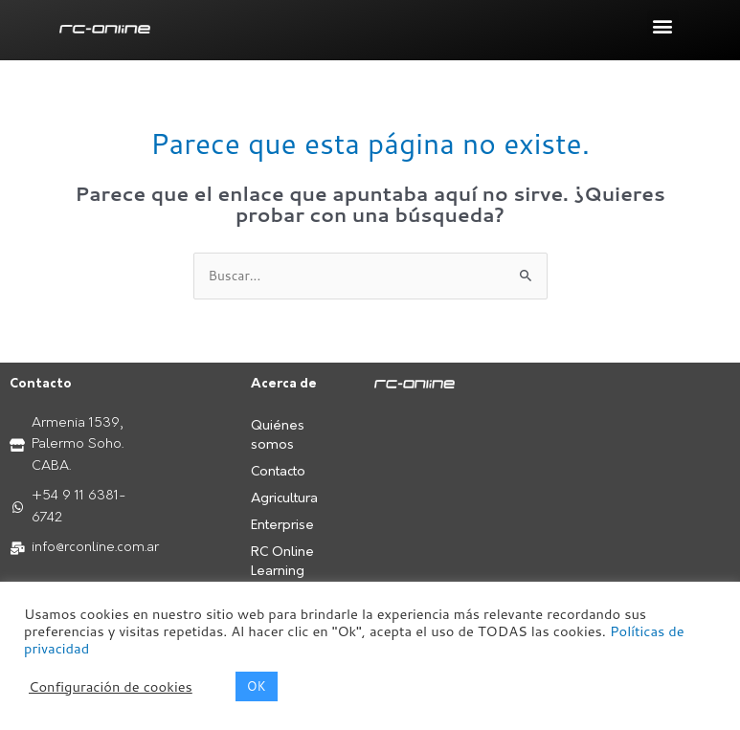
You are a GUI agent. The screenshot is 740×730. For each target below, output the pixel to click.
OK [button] (256, 686)
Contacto (278, 472)
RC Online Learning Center (282, 571)
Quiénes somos (277, 436)
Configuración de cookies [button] (110, 687)
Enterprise (282, 526)
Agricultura (284, 499)
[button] (663, 25)
